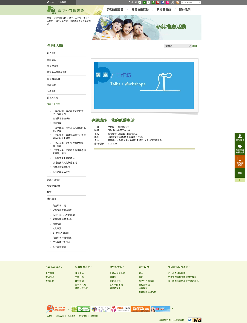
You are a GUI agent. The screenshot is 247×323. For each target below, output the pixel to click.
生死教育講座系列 (61, 118)
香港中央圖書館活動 (57, 72)
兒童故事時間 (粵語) (62, 210)
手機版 (63, 2)
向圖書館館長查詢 (240, 151)
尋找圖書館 (164, 10)
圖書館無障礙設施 (147, 292)
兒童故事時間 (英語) (62, 237)
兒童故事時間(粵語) (62, 219)
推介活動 (51, 53)
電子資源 (50, 273)
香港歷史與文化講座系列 (65, 162)
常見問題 (143, 288)
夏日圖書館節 (53, 78)
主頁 (52, 2)
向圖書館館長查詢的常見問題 (182, 277)
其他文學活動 (59, 247)
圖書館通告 (115, 288)
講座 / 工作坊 (75, 18)
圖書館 (113, 277)
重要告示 (60, 316)
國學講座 (57, 224)
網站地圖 (83, 316)
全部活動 (51, 59)
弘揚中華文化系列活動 (64, 214)
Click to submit (189, 46)
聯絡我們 (94, 316)
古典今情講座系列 (61, 167)
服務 (141, 277)
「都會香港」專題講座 (64, 158)
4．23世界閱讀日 (61, 233)
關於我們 (184, 10)
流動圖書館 (115, 281)
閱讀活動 (51, 85)
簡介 (141, 273)
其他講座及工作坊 (61, 172)
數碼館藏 (50, 277)
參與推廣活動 (140, 10)
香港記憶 (50, 281)
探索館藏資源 (114, 10)
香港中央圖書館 (117, 273)
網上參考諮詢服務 (177, 273)
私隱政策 (71, 316)
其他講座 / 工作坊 (61, 242)
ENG (131, 2)
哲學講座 (57, 123)
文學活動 (51, 91)
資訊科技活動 (53, 179)
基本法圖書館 (116, 284)
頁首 (240, 172)
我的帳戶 (240, 140)
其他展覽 (57, 228)
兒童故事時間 (53, 186)
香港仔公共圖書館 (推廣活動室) (123, 133)
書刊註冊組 (144, 284)
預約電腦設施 (240, 164)
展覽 (49, 192)
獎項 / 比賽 (52, 97)
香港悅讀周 (52, 66)
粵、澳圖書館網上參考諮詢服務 (183, 281)
